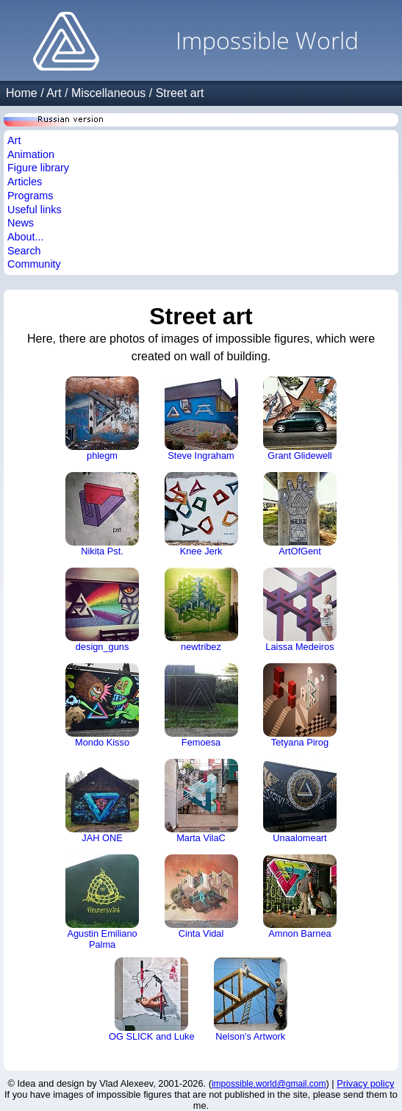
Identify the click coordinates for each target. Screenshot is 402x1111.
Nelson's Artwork (250, 999)
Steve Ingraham (201, 418)
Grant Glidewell (300, 418)
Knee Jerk (201, 514)
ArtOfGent (300, 514)
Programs (30, 195)
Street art (180, 93)
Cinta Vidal (201, 896)
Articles (24, 181)
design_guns (102, 610)
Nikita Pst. (102, 514)
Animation (30, 154)
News (20, 223)
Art (53, 93)
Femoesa (201, 705)
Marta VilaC (201, 801)
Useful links (34, 209)
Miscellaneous (108, 93)
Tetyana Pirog (300, 705)
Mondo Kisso (102, 705)
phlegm (102, 418)
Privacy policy (365, 1083)
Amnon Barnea (300, 896)
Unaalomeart (300, 801)
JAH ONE (102, 801)
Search (24, 251)
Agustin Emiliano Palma (102, 902)
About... (25, 237)
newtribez (201, 610)
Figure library (38, 168)
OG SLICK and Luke (152, 999)
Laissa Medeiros (300, 610)
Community (34, 264)
